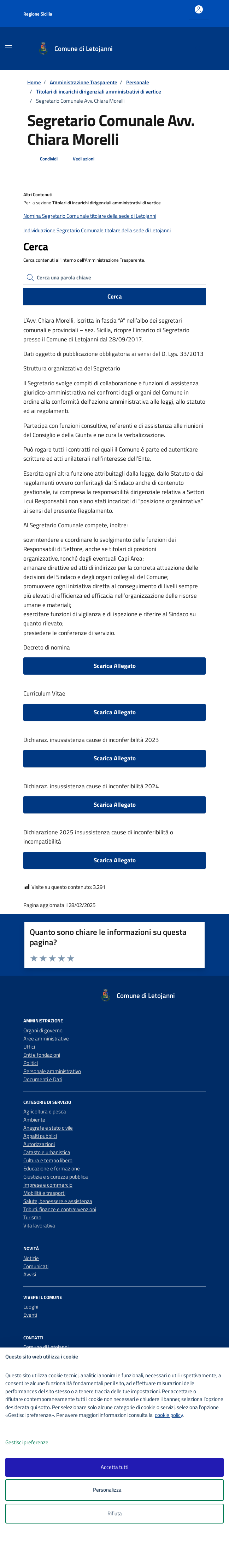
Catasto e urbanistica (46, 1152)
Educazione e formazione (51, 1168)
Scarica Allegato (115, 665)
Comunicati (35, 1266)
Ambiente (34, 1120)
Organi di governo (43, 1030)
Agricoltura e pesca (44, 1111)
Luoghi (30, 1307)
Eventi (30, 1315)
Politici (30, 1063)
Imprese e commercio (47, 1185)
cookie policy (169, 1415)
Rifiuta (114, 1513)
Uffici (29, 1047)
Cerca (114, 296)
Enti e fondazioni (41, 1055)
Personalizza (114, 1490)
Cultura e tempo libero (47, 1160)
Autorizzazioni (39, 1144)
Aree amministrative (46, 1038)
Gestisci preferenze (34, 1442)
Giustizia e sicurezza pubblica (55, 1177)
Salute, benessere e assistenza (57, 1201)
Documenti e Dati (42, 1079)
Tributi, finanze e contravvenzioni (59, 1209)
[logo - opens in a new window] (117, 1539)
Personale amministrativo (52, 1071)
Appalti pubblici (40, 1136)
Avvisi (29, 1274)
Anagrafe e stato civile (48, 1128)
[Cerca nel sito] (199, 48)
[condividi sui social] (43, 159)
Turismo (32, 1217)
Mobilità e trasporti (44, 1193)
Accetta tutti (114, 1467)
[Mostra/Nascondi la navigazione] (8, 48)
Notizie (31, 1258)
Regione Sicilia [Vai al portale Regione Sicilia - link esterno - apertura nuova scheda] (37, 13)
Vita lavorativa (39, 1225)
